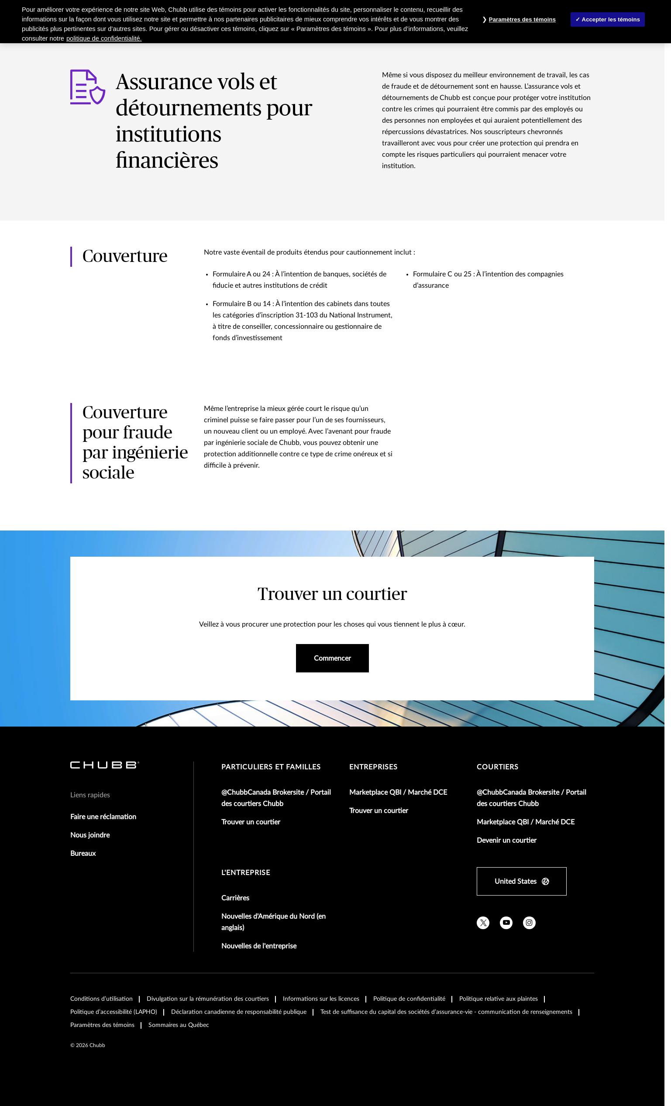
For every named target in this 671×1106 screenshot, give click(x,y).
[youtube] (506, 922)
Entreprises (373, 767)
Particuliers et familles (271, 767)
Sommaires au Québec (178, 1025)
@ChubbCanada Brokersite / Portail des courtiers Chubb (276, 798)
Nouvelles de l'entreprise (258, 946)
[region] (335, 21)
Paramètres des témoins (102, 1025)
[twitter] (483, 922)
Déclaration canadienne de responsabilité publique (238, 1012)
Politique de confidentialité (409, 999)
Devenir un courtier (507, 840)
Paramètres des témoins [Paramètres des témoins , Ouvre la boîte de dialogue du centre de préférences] (522, 19)
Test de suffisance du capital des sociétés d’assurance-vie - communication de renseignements (446, 1012)
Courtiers (498, 767)
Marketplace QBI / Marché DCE (398, 792)
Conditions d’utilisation (101, 999)
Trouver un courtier (250, 822)
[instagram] (529, 922)
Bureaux (83, 853)
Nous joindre (90, 835)
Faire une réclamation (103, 816)
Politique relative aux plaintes (498, 999)
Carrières (235, 898)
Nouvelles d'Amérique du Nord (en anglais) (273, 922)
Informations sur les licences (321, 999)
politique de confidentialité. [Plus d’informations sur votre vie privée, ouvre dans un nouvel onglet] (104, 38)
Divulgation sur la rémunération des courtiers (208, 999)
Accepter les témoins (611, 19)
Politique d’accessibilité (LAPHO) (113, 1012)
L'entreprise (245, 872)
